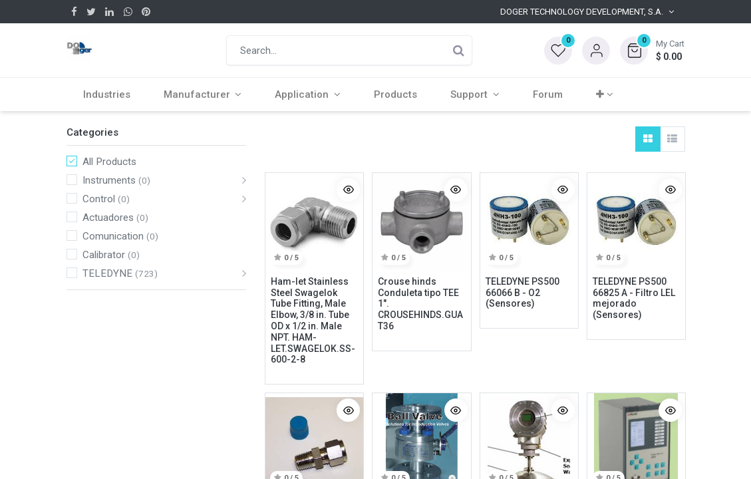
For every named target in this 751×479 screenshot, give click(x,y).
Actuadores (108, 218)
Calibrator (103, 255)
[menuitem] (107, 94)
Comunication (113, 236)
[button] (652, 51)
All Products (109, 162)
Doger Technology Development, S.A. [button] (581, 12)
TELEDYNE (107, 273)
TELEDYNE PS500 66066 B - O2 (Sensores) (522, 292)
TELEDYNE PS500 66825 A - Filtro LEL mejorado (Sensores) (634, 298)
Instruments (109, 180)
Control (98, 199)
